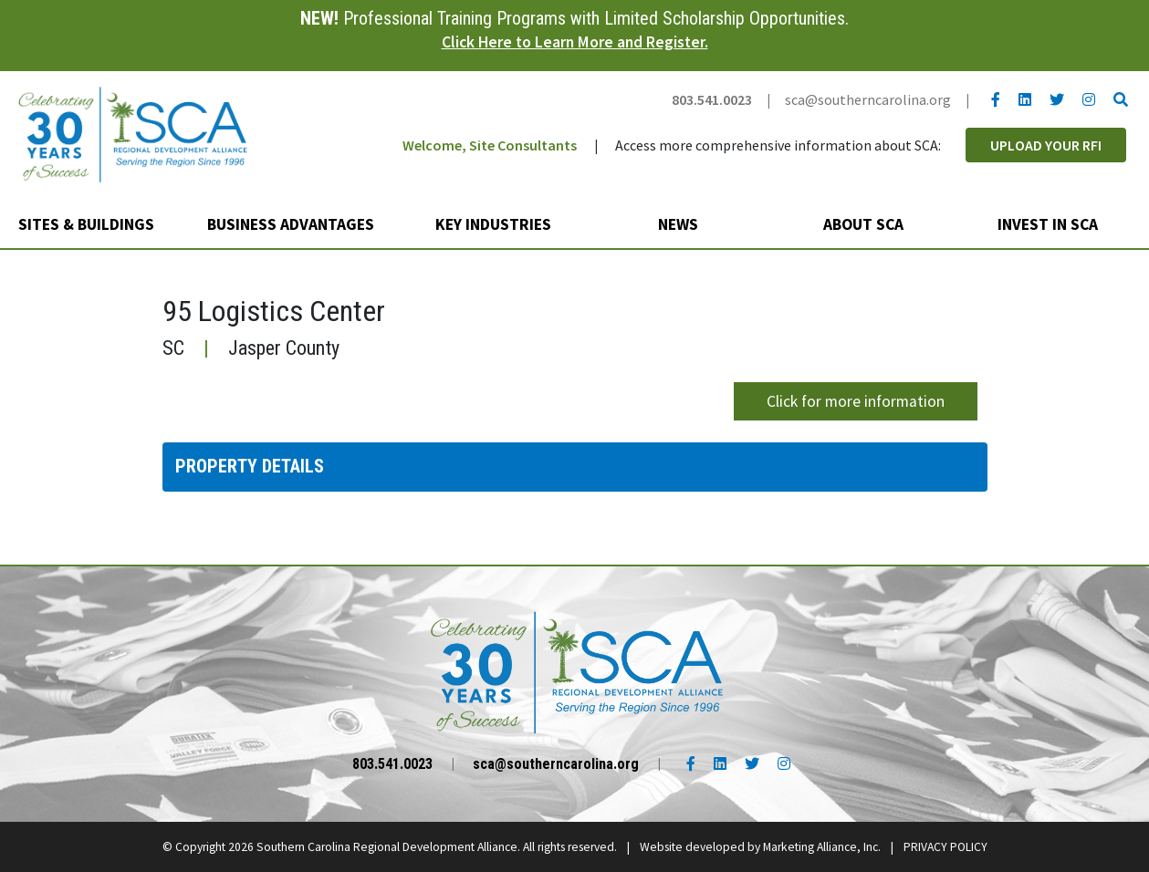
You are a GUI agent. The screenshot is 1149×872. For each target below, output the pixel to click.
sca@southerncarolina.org (868, 99)
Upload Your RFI (1046, 145)
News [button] (680, 224)
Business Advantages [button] (292, 224)
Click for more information (856, 401)
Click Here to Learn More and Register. (575, 42)
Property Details (249, 466)
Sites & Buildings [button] (88, 224)
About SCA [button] (865, 224)
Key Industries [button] (495, 224)
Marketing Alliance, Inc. (822, 847)
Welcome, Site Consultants (489, 145)
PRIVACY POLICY (945, 847)
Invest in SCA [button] (1050, 224)
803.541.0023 (712, 99)
